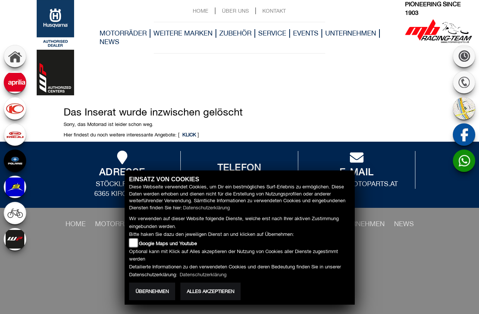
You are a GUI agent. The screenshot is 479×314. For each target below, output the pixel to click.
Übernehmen (152, 291)
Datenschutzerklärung (206, 207)
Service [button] (272, 33)
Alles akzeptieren (210, 291)
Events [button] (305, 33)
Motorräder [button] (123, 33)
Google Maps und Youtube (168, 243)
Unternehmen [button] (350, 33)
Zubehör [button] (235, 33)
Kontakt (274, 10)
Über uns (235, 10)
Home (200, 10)
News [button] (109, 42)
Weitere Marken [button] (183, 33)
